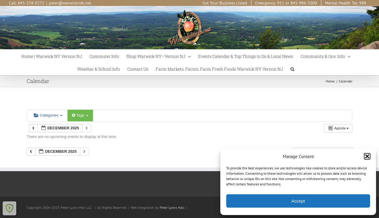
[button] (367, 156)
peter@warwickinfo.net (70, 3)
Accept (298, 200)
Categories (48, 115)
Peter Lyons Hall (172, 207)
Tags (80, 115)
